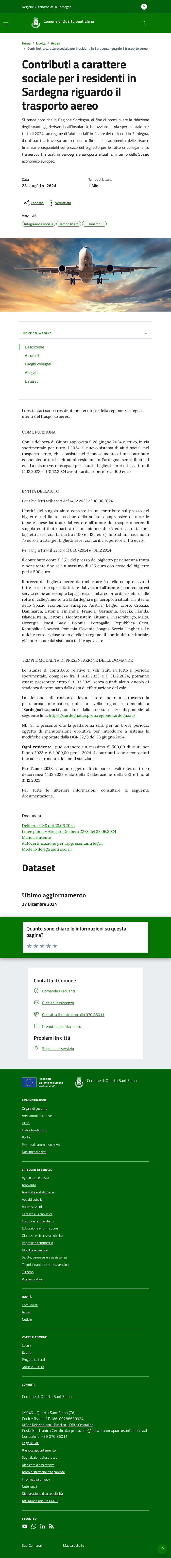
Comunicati (30, 1305)
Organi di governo (34, 1108)
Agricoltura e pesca (35, 1177)
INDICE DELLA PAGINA (85, 333)
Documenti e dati (34, 1151)
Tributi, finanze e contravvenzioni (45, 1264)
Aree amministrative (37, 1115)
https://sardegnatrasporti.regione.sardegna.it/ (92, 715)
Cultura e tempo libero (37, 1221)
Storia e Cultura (33, 1367)
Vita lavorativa (32, 1279)
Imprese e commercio (37, 1242)
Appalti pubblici (32, 1199)
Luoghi (27, 1345)
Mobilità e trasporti (35, 1250)
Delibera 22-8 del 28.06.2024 (48, 825)
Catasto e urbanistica (37, 1214)
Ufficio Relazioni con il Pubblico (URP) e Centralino (57, 1424)
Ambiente (29, 1185)
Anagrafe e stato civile (38, 1192)
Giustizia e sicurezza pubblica (42, 1235)
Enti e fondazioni (34, 1130)
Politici (26, 1137)
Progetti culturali (34, 1359)
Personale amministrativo (41, 1144)
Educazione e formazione (40, 1228)
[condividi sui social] (33, 203)
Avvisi (26, 1312)
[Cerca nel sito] (143, 23)
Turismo (28, 1271)
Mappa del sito (73, 1545)
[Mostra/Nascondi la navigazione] (6, 23)
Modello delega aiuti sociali (47, 849)
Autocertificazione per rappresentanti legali (62, 843)
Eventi (26, 1352)
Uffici (26, 1123)
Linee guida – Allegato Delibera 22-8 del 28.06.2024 (69, 831)
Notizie (27, 1319)
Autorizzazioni (32, 1206)
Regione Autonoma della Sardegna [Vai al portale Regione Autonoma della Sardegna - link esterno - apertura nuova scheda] (46, 6)
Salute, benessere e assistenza (44, 1257)
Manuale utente (36, 837)
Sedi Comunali (32, 1545)
